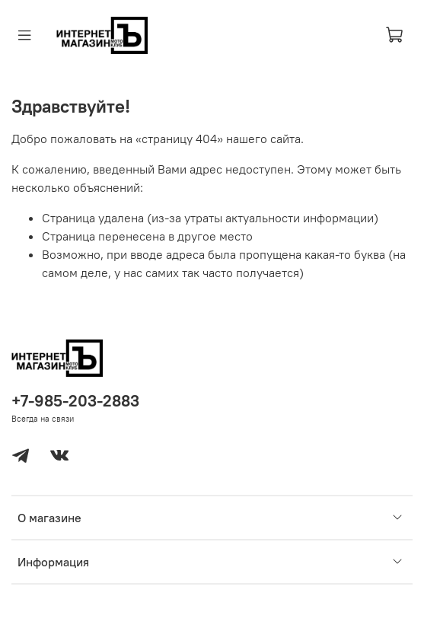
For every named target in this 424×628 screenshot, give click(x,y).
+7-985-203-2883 (75, 401)
